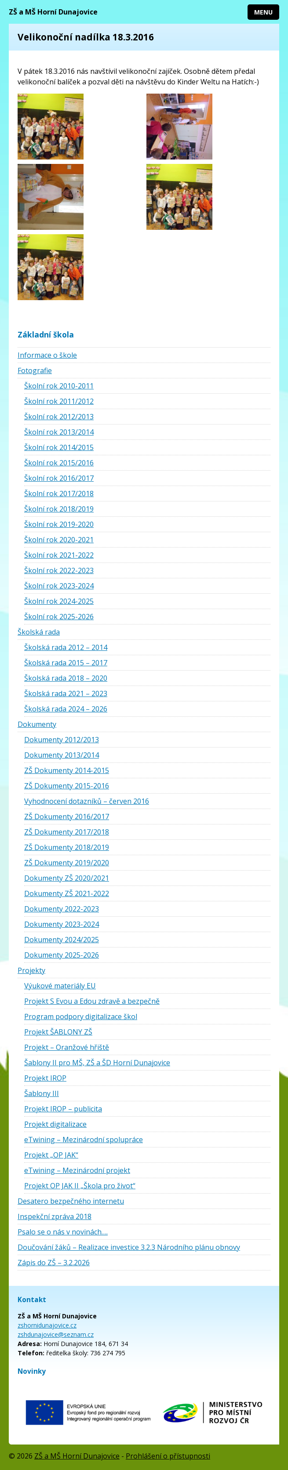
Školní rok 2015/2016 (59, 463)
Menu (263, 12)
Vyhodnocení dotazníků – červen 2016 (86, 801)
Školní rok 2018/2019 (59, 509)
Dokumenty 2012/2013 (61, 739)
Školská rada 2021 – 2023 (65, 693)
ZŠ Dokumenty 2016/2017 (66, 816)
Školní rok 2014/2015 (59, 447)
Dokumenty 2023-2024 (61, 924)
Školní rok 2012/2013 (59, 416)
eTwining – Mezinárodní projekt (77, 1170)
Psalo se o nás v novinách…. (63, 1232)
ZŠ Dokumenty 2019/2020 (66, 862)
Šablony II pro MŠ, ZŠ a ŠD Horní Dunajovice (97, 1062)
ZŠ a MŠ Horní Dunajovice (53, 12)
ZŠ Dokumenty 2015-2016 (66, 786)
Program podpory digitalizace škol (80, 1016)
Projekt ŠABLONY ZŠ (58, 1032)
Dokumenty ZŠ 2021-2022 (66, 893)
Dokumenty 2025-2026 (61, 955)
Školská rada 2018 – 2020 (65, 678)
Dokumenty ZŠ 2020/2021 (66, 878)
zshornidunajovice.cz (47, 1325)
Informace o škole (47, 355)
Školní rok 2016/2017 (59, 478)
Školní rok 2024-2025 (59, 601)
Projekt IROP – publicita (63, 1109)
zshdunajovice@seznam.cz (56, 1334)
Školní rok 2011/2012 (59, 401)
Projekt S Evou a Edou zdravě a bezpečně (92, 1001)
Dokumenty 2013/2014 (61, 755)
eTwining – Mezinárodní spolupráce (83, 1139)
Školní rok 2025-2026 (59, 616)
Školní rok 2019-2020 (59, 524)
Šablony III (41, 1093)
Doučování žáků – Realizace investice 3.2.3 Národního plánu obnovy (129, 1247)
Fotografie (35, 370)
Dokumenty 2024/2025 (61, 939)
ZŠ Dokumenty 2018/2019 (66, 847)
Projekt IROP (45, 1078)
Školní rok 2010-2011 (59, 386)
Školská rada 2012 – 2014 (65, 647)
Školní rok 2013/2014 (59, 432)
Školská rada (39, 632)
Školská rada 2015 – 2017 (65, 663)
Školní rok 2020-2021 (59, 539)
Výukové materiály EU (60, 986)
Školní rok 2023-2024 (59, 586)
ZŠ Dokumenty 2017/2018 (66, 832)
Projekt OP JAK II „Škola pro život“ (79, 1186)
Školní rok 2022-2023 (59, 570)
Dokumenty (37, 724)
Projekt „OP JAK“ (51, 1155)
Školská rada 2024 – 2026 (65, 709)
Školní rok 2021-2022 (59, 555)
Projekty (31, 970)
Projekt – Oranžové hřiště (66, 1047)
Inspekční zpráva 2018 (54, 1216)
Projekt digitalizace (55, 1124)
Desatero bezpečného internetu (71, 1201)
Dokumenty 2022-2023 (61, 909)
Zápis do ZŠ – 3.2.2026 (54, 1262)
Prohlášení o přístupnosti (168, 1456)
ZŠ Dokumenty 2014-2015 (66, 770)
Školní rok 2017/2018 (59, 493)
